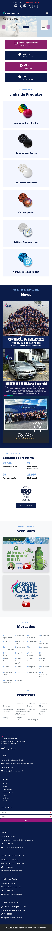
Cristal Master (13, 928)
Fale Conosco (6, 801)
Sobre (4, 786)
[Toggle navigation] (47, 13)
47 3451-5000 (17, 3)
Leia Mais (26, 27)
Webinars (5, 798)
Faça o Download (26, 506)
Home (4, 784)
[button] (16, 6)
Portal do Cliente (32, 3)
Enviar (26, 820)
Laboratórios (6, 789)
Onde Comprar (7, 792)
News (4, 795)
